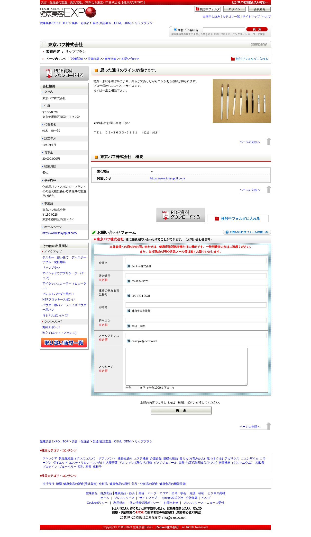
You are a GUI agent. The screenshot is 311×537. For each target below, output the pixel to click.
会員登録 (259, 9)
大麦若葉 (112, 470)
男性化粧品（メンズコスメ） (78, 465)
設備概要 (94, 59)
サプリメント (107, 465)
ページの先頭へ (250, 142)
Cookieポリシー (97, 510)
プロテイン (50, 474)
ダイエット (60, 470)
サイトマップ (251, 16)
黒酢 (181, 470)
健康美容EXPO (143, 534)
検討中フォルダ (210, 9)
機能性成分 (125, 465)
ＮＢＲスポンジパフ (55, 315)
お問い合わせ (130, 59)
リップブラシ (143, 23)
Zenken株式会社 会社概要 (180, 505)
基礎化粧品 (170, 465)
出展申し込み (211, 16)
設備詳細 (77, 59)
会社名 (193, 30)
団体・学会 (179, 500)
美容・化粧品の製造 (144, 491)
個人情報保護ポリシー (144, 510)
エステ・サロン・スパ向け (86, 470)
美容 (141, 500)
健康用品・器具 (124, 500)
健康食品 (92, 500)
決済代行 (48, 491)
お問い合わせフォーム (116, 232)
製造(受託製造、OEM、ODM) (112, 23)
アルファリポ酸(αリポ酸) (135, 470)
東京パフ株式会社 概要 (121, 157)
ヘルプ (266, 16)
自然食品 (106, 500)
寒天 (88, 474)
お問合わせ (171, 510)
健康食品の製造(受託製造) (80, 491)
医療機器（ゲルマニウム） (236, 470)
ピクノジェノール (165, 470)
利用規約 (119, 510)
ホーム (105, 505)
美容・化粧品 (80, 23)
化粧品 (103, 491)
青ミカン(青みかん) (192, 465)
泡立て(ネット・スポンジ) (59, 333)
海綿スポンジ (51, 327)
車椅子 (97, 474)
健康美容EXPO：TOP (54, 23)
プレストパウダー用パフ (58, 294)
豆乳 (81, 474)
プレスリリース (124, 505)
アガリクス (232, 465)
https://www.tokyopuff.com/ (167, 178)
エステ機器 (141, 465)
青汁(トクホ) (214, 465)
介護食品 (156, 465)
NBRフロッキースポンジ (58, 299)
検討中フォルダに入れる (252, 59)
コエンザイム (249, 465)
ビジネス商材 (216, 500)
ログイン (234, 9)
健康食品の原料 (120, 491)
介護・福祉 (197, 500)
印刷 (59, 491)
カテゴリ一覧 (231, 16)
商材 (180, 30)
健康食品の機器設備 (172, 491)
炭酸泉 (260, 470)
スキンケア (50, 465)
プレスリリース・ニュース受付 (203, 510)
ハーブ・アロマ (158, 500)
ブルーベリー (67, 474)
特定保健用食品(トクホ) (201, 470)
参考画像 (110, 59)
